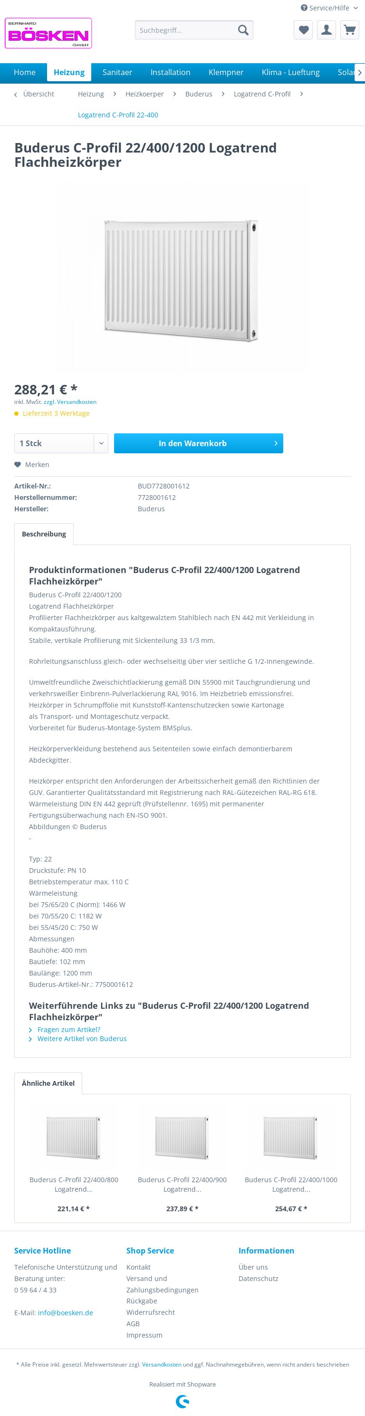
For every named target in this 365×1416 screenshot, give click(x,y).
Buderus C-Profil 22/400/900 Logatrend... (182, 1184)
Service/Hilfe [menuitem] (326, 7)
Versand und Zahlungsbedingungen (162, 1284)
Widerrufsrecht (150, 1312)
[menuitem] (194, 29)
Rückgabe (141, 1300)
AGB (133, 1323)
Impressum (144, 1334)
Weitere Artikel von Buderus (78, 1038)
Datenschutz (259, 1278)
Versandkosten (162, 1364)
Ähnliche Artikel (48, 1083)
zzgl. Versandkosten (70, 402)
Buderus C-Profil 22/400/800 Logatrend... (73, 1184)
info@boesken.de (65, 1312)
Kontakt (138, 1267)
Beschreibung (44, 533)
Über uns (253, 1267)
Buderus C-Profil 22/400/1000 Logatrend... (291, 1184)
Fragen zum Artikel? (64, 1029)
